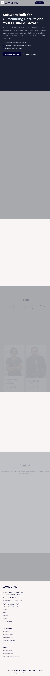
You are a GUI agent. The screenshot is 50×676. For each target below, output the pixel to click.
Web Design (6, 631)
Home (4, 612)
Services (5, 618)
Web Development (8, 634)
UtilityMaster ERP (7, 650)
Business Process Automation (11, 656)
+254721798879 (29, 54)
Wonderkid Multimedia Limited (28, 673)
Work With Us (39, 3)
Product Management (9, 640)
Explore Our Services (12, 54)
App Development (8, 637)
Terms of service (7, 621)
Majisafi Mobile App (8, 653)
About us (5, 615)
